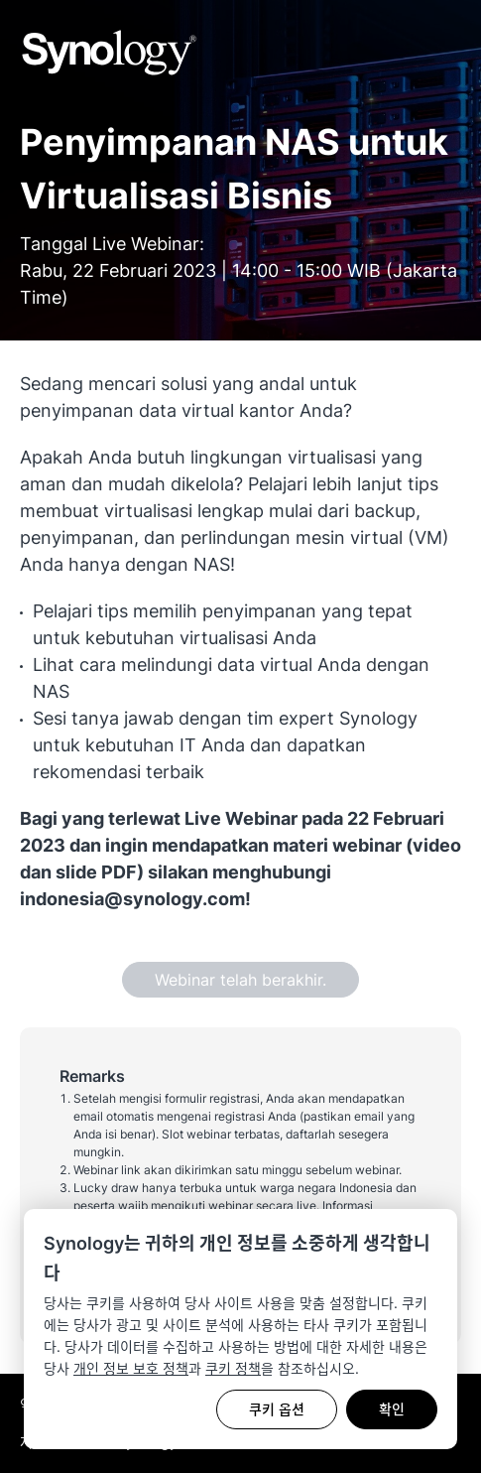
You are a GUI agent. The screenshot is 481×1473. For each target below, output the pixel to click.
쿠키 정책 (233, 1368)
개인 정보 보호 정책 (130, 1368)
